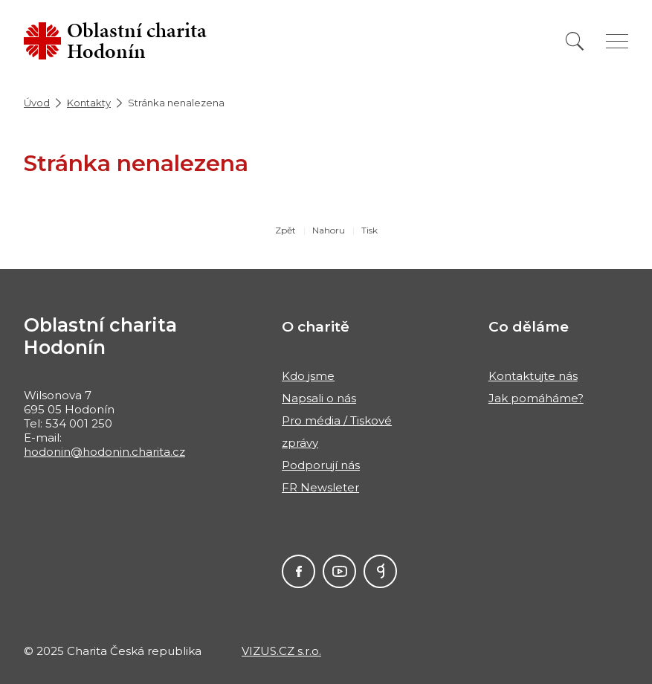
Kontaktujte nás (533, 376)
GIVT (380, 571)
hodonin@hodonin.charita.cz (104, 452)
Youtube (339, 571)
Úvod (37, 103)
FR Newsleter (320, 487)
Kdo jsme (308, 376)
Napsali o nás (319, 398)
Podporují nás (321, 465)
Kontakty (89, 103)
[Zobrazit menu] (617, 41)
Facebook (298, 571)
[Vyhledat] (574, 41)
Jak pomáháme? (536, 398)
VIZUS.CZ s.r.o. (281, 651)
